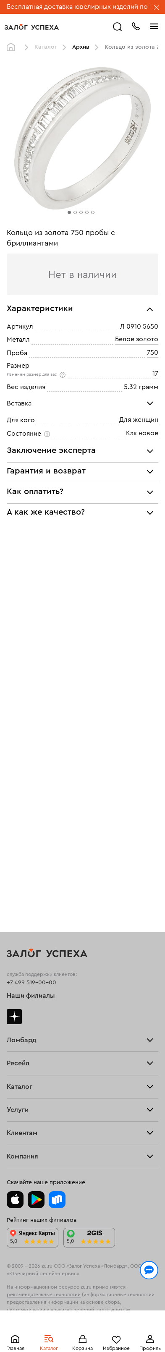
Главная (13, 47)
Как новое (142, 433)
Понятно (82, 1332)
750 (152, 352)
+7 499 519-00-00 (31, 983)
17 (155, 374)
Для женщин (138, 420)
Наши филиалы (31, 995)
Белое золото (136, 339)
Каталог (45, 47)
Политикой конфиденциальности (105, 1303)
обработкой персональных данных (67, 1311)
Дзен (14, 1016)
